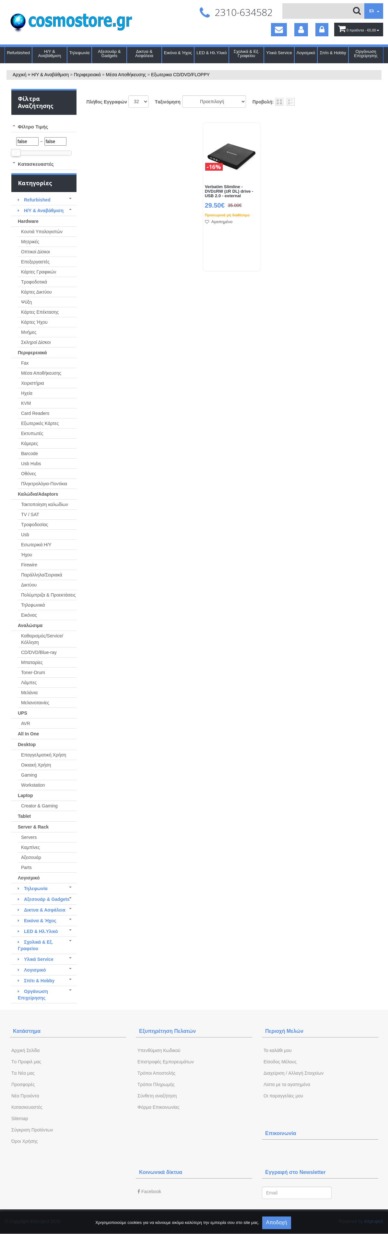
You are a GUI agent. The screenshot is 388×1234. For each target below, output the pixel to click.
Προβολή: (263, 101)
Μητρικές (30, 241)
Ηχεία (26, 393)
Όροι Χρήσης (24, 1141)
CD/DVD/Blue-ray (39, 652)
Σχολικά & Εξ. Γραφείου (246, 53)
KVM (26, 403)
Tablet (24, 816)
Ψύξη (26, 302)
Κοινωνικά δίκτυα (160, 1172)
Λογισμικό (306, 53)
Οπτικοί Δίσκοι (35, 251)
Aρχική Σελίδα (25, 1050)
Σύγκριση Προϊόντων (32, 1129)
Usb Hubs (31, 463)
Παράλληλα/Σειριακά (41, 574)
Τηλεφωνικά (33, 605)
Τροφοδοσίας (34, 524)
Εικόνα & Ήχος (178, 53)
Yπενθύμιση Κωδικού (158, 1050)
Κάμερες (29, 443)
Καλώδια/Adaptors (38, 494)
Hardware (28, 221)
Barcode (29, 453)
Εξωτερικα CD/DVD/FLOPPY (180, 74)
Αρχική (20, 74)
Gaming (29, 775)
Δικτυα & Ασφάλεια (144, 53)
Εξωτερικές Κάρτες (40, 423)
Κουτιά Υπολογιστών (42, 231)
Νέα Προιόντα (25, 1095)
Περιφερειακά (87, 74)
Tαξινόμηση (168, 102)
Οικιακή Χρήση (36, 765)
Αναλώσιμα (30, 625)
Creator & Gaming (39, 805)
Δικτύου (29, 584)
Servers (29, 837)
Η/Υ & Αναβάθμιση (49, 53)
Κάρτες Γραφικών (38, 271)
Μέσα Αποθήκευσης (126, 74)
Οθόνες (28, 473)
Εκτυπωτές (32, 433)
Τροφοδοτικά (34, 281)
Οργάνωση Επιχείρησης (366, 53)
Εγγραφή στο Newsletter (295, 1172)
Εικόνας (29, 615)
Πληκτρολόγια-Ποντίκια (44, 483)
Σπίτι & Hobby (333, 53)
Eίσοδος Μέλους (280, 1061)
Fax (25, 363)
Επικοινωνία (280, 1133)
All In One (28, 733)
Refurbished (18, 53)
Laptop (25, 795)
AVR (25, 723)
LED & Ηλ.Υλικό (211, 53)
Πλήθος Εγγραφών (106, 102)
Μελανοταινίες (35, 702)
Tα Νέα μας (23, 1073)
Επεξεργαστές (35, 261)
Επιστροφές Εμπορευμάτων (165, 1061)
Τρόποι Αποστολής (156, 1073)
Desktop (27, 744)
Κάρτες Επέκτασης (40, 312)
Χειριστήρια (32, 383)
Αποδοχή (276, 1222)
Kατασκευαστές (26, 1107)
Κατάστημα (27, 1031)
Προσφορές (23, 1084)
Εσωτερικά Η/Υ (36, 544)
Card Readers (35, 413)
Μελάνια (29, 692)
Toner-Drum (33, 672)
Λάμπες (29, 682)
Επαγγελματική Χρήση (43, 754)
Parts (26, 867)
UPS (22, 713)
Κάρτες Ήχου (34, 322)
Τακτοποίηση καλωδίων (44, 504)
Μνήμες (29, 332)
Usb (25, 534)
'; (138, 101)
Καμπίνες (30, 847)
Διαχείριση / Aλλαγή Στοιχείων (293, 1073)
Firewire (29, 564)
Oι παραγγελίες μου (283, 1095)
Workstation (33, 785)
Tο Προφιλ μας (26, 1061)
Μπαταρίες (32, 662)
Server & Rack (33, 826)
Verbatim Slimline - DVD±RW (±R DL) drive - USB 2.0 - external (229, 191)
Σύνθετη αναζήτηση (157, 1095)
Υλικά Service (279, 53)
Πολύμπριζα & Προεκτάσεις (48, 595)
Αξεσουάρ (31, 857)
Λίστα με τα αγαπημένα (287, 1084)
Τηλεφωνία (79, 53)
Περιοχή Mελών (284, 1031)
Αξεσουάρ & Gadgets (109, 53)
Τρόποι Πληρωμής (156, 1084)
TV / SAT (30, 514)
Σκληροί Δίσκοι (36, 342)
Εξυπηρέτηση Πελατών (167, 1031)
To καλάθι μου (278, 1050)
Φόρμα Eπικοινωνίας (158, 1107)
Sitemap (19, 1118)
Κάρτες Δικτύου (36, 292)
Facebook (149, 1191)
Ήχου (26, 554)
